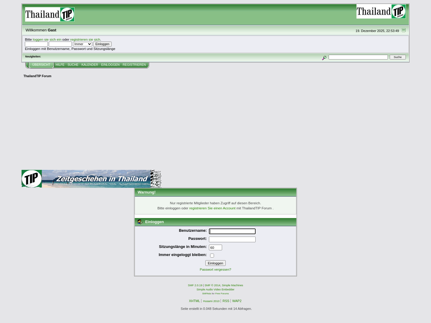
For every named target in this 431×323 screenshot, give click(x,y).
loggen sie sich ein (47, 39)
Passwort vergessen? (215, 269)
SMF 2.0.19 (195, 285)
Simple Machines (232, 285)
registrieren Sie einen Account (212, 208)
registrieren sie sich (85, 39)
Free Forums (222, 293)
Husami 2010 (211, 301)
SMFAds (206, 293)
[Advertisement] (215, 125)
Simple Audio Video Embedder (215, 289)
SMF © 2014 (213, 285)
